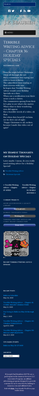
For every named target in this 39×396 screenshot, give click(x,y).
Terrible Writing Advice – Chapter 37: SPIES (11, 187)
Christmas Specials (13, 174)
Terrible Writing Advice (14, 171)
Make (13, 388)
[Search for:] (19, 4)
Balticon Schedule (10, 295)
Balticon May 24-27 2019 (13, 345)
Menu (10, 32)
